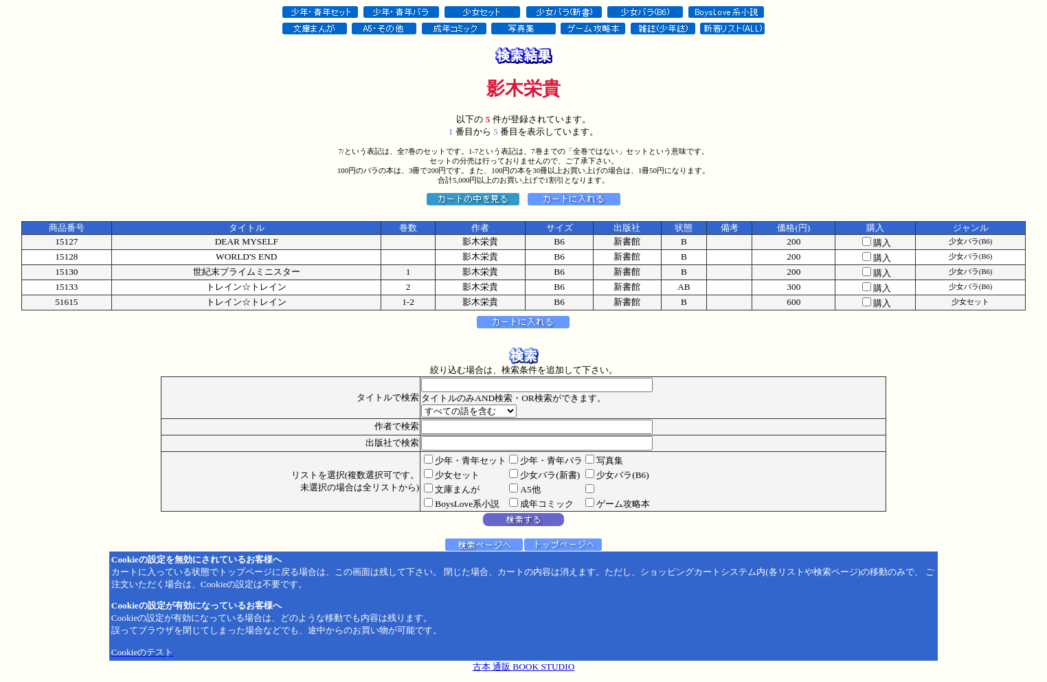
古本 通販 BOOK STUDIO (524, 666)
